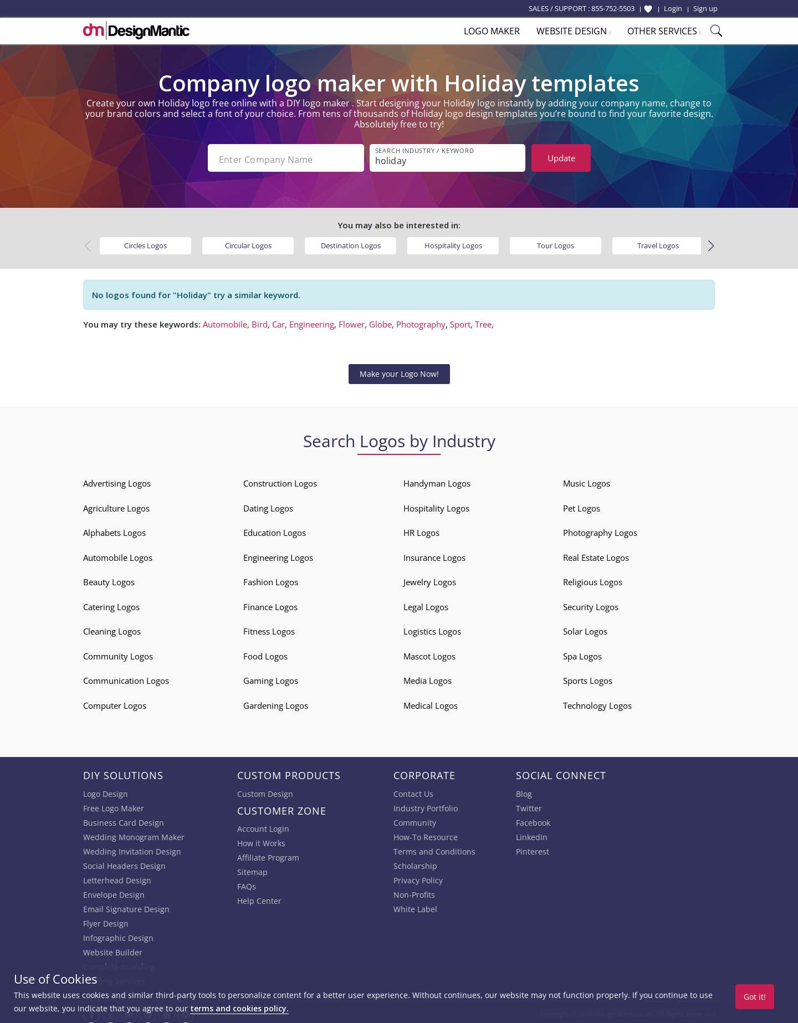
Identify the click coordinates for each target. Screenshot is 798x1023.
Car (278, 321)
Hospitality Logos (453, 242)
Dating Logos (268, 504)
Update (561, 157)
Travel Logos (658, 242)
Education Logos (274, 529)
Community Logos (118, 652)
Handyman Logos (436, 479)
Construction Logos (280, 479)
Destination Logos (351, 242)
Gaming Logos (270, 677)
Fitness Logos (269, 627)
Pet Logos (581, 504)
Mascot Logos (429, 652)
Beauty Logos (109, 578)
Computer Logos (114, 702)
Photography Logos (600, 529)
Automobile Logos (117, 554)
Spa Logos (582, 652)
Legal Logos (425, 603)
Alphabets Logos (114, 529)
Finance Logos (270, 603)
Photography (421, 321)
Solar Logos (585, 627)
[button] (710, 243)
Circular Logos (248, 242)
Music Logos (586, 479)
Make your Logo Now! (399, 370)
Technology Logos (597, 702)
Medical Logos (430, 702)
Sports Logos (587, 677)
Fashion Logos (270, 578)
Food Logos (265, 652)
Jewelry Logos (429, 578)
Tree (483, 321)
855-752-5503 (613, 8)
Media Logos (427, 677)
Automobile (225, 321)
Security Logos (590, 603)
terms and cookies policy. (239, 1008)
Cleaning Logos (112, 627)
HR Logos (421, 529)
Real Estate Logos (596, 554)
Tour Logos (555, 242)
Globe (380, 321)
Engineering (311, 321)
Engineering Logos (278, 554)
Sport (460, 321)
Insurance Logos (434, 554)
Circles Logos (145, 242)
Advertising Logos (117, 479)
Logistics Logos (432, 627)
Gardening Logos (275, 702)
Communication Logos (126, 677)
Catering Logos (111, 603)
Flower (352, 321)
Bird (260, 321)
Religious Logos (592, 578)
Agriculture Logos (116, 504)
